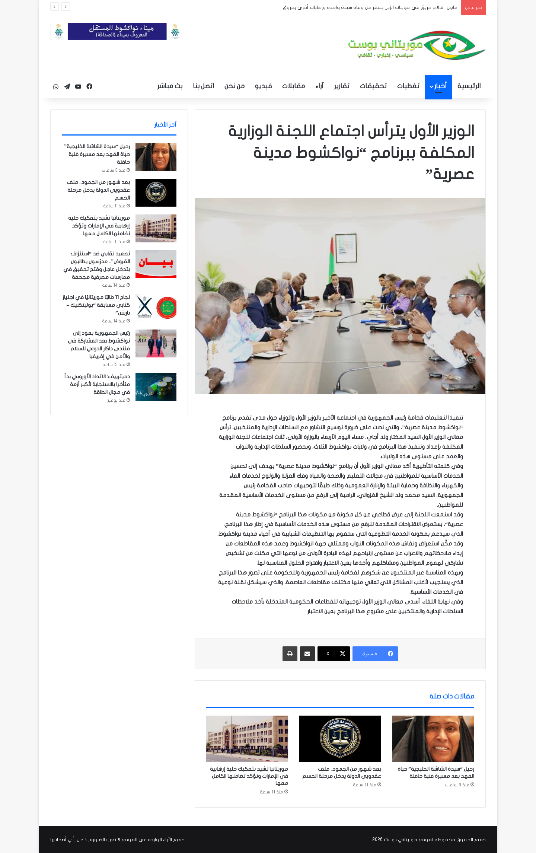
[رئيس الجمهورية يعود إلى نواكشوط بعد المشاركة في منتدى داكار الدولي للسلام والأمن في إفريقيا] (155, 343)
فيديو (263, 86)
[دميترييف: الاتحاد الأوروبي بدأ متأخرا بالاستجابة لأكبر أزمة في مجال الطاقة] (155, 387)
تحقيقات (373, 86)
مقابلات (293, 86)
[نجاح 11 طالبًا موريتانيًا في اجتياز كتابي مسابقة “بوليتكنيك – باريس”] (155, 308)
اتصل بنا (203, 86)
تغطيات (408, 86)
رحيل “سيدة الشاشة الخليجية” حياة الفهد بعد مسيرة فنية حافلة (97, 154)
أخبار (440, 86)
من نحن (234, 86)
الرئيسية (469, 86)
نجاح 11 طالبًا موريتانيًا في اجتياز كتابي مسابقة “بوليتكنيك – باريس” (96, 305)
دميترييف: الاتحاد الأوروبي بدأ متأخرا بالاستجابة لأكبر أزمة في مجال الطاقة (97, 384)
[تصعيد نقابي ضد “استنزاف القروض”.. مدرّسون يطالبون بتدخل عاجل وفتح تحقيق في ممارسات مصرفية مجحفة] (155, 264)
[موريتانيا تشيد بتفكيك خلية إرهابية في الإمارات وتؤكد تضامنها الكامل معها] (247, 739)
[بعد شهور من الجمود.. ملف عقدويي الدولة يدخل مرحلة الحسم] (340, 739)
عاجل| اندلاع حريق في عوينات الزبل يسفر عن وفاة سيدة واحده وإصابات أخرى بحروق (370, 7)
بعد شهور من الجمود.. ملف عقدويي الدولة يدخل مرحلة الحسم (98, 190)
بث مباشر (169, 86)
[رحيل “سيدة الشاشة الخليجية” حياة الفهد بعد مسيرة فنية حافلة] (433, 739)
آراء (319, 86)
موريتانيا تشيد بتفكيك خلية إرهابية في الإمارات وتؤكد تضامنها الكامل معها (249, 776)
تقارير (342, 86)
